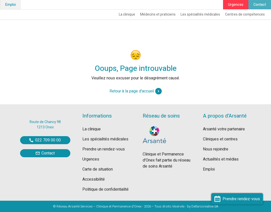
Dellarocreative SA (204, 206)
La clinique (127, 14)
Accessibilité (93, 179)
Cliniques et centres (220, 139)
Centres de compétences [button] (245, 14)
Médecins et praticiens (158, 14)
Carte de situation (97, 169)
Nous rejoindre (215, 149)
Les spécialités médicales (200, 14)
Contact (259, 4)
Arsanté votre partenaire (224, 129)
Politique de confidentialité (105, 189)
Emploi (10, 4)
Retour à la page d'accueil (136, 91)
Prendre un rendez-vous (103, 149)
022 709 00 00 (45, 140)
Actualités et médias (221, 159)
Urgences (235, 4)
